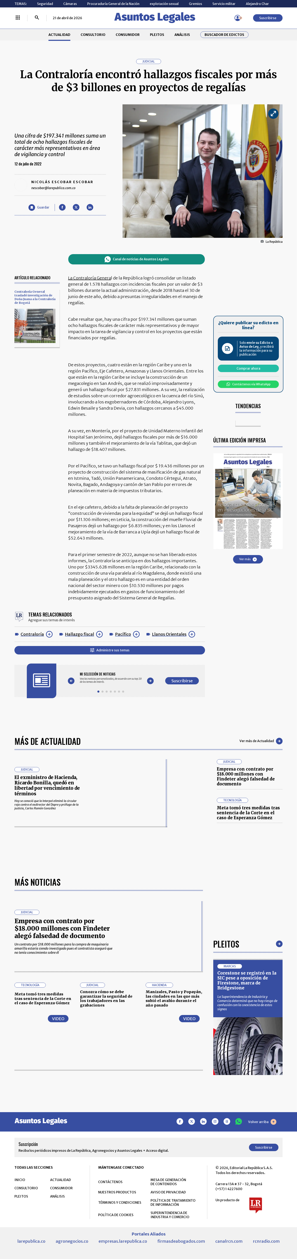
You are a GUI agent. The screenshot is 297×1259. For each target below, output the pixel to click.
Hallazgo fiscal (79, 634)
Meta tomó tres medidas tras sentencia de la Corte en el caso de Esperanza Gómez (248, 812)
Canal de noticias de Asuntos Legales (137, 259)
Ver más (248, 559)
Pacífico (123, 634)
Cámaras (70, 4)
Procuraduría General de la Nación (113, 4)
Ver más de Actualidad (261, 741)
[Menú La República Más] (17, 18)
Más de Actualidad (47, 741)
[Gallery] (111, 677)
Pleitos (226, 1074)
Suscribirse (267, 18)
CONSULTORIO (93, 35)
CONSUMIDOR (128, 35)
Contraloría (32, 634)
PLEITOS (157, 35)
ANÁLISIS (182, 35)
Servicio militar (224, 4)
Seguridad (45, 4)
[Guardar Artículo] (39, 207)
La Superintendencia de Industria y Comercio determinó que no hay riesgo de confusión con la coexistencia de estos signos (247, 1133)
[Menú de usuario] (237, 18)
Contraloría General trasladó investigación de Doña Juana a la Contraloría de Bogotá (34, 297)
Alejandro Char (257, 4)
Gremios (195, 4)
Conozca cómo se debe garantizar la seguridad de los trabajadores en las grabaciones (106, 1129)
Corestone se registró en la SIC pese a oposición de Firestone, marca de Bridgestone (246, 1111)
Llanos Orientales (169, 634)
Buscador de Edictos (224, 35)
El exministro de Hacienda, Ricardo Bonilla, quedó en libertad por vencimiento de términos (47, 785)
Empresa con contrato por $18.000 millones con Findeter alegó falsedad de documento (246, 776)
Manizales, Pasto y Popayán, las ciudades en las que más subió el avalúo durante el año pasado (174, 1129)
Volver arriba (262, 1252)
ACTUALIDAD (59, 35)
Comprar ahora (248, 368)
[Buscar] (37, 18)
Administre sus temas (110, 650)
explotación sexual (164, 4)
